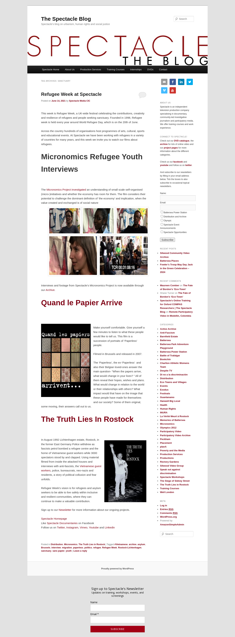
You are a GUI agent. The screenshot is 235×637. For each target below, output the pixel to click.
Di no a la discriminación (174, 374)
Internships (136, 69)
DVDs (150, 69)
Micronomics (70, 544)
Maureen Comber (169, 285)
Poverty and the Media (172, 450)
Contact (163, 69)
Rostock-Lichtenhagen (129, 547)
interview (56, 547)
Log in (163, 505)
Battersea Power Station (175, 212)
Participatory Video (170, 431)
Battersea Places (169, 260)
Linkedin (110, 527)
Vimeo (83, 527)
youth (69, 551)
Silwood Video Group (172, 465)
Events (164, 386)
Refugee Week (109, 547)
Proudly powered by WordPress (117, 568)
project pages (171, 148)
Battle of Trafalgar (170, 355)
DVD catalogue (181, 141)
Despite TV (166, 370)
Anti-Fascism (167, 332)
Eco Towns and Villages (173, 382)
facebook (178, 162)
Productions (167, 458)
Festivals (165, 393)
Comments (169, 513)
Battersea (165, 340)
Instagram (72, 527)
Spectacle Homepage (54, 518)
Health (163, 405)
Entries (166, 509)
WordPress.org (168, 516)
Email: (163, 202)
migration (67, 547)
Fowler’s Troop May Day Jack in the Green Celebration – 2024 (176, 268)
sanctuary (46, 551)
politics (88, 547)
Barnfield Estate (169, 336)
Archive (50, 289)
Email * (94, 614)
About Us (69, 69)
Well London (167, 492)
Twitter (61, 527)
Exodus (164, 389)
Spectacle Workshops (172, 477)
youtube (164, 165)
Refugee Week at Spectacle (71, 94)
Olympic (167, 220)
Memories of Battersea (172, 420)
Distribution (57, 544)
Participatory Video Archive (175, 435)
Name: (163, 193)
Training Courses (116, 69)
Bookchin (165, 359)
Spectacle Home (50, 69)
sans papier (58, 551)
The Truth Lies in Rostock (92, 544)
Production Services (90, 69)
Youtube (94, 527)
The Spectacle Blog (66, 19)
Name (93, 602)
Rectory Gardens (169, 461)
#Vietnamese (121, 544)
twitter (188, 165)
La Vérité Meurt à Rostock (174, 416)
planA (163, 446)
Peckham (165, 439)
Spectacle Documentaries (62, 523)
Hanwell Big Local (170, 401)
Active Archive (168, 329)
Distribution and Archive (175, 216)
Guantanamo (167, 397)
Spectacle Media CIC (79, 101)
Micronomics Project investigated (66, 189)
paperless (78, 547)
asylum (141, 544)
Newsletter (65, 509)
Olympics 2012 (168, 427)
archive (132, 544)
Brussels (45, 547)
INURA (163, 412)
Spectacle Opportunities (175, 232)
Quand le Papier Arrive (83, 302)
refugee (97, 547)
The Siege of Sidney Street (175, 481)
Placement (166, 443)
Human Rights (168, 408)
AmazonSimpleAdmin (172, 524)
